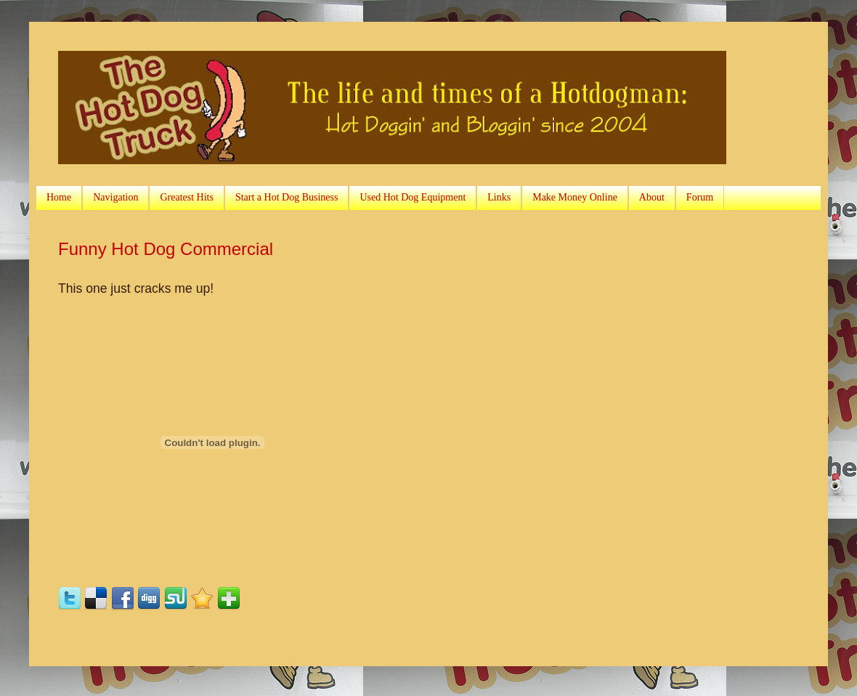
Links (499, 197)
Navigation (115, 197)
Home (58, 197)
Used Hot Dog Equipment (413, 197)
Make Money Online (574, 197)
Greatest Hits (186, 197)
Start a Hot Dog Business (286, 197)
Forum (699, 197)
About (652, 197)
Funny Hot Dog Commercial (165, 249)
